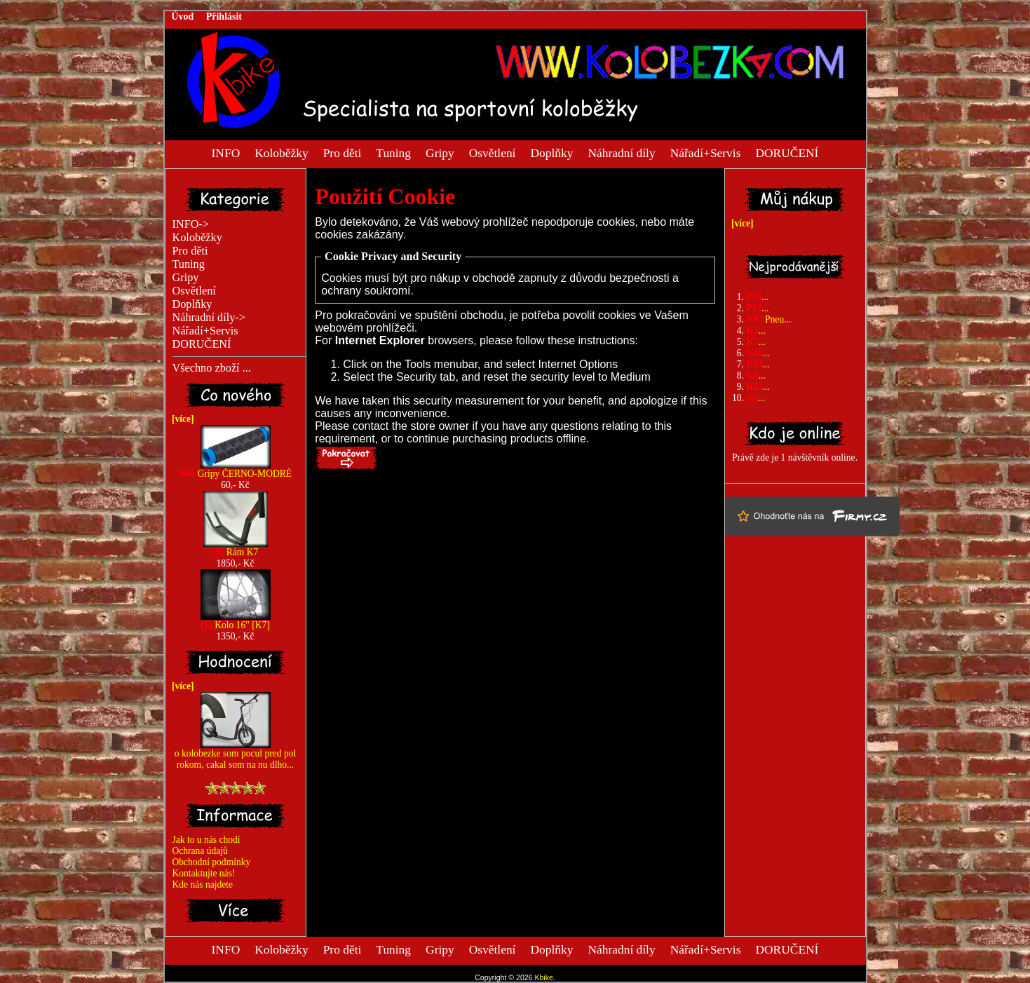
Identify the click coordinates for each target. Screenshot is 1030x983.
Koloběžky (281, 152)
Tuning (393, 152)
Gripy (440, 152)
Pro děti (342, 152)
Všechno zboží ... (211, 368)
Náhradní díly (621, 152)
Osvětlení (492, 152)
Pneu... (768, 319)
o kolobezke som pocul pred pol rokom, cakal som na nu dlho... (235, 755)
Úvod (182, 16)
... (757, 297)
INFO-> (191, 224)
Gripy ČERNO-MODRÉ (235, 469)
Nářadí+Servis (705, 152)
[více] (180, 419)
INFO (226, 152)
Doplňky (552, 152)
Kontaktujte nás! (204, 873)
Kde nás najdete (202, 884)
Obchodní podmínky (211, 862)
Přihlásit (224, 16)
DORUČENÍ (786, 152)
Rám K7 (235, 547)
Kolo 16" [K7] (236, 620)
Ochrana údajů (200, 851)
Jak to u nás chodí (206, 839)
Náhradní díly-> (208, 317)
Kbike (543, 977)
